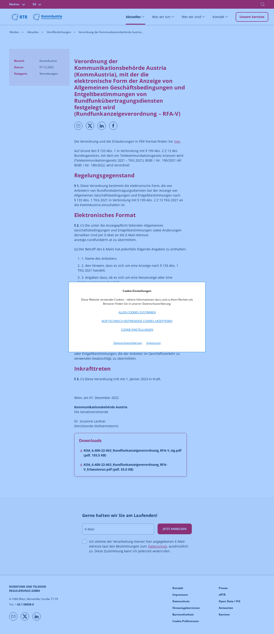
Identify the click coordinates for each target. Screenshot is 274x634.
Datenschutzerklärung (127, 343)
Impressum (153, 343)
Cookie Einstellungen (137, 330)
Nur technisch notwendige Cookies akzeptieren (137, 321)
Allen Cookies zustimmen (137, 312)
